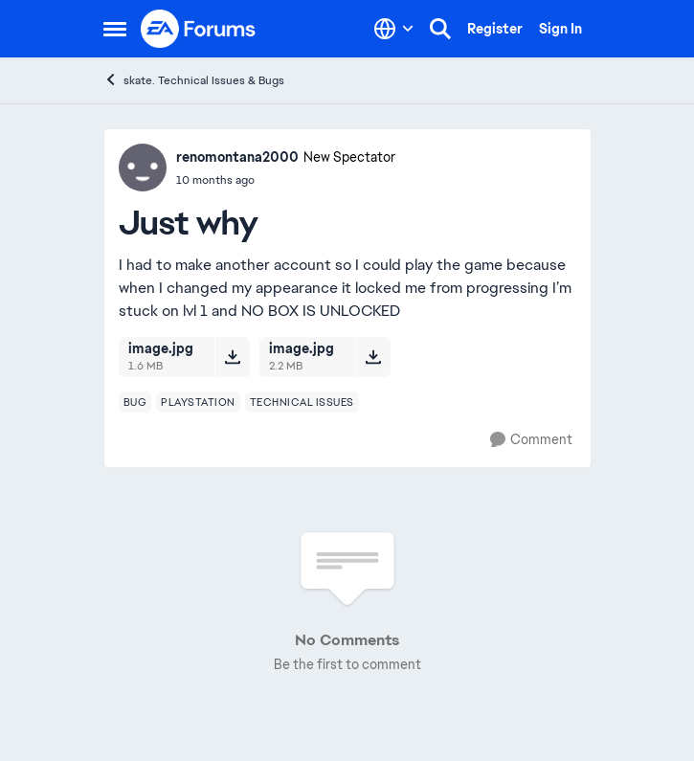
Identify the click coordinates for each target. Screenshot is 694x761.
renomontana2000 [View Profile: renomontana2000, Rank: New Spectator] (237, 157)
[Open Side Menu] (115, 28)
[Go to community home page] (199, 29)
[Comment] (531, 440)
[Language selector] (394, 29)
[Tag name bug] (135, 402)
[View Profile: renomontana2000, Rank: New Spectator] (143, 167)
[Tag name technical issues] (302, 402)
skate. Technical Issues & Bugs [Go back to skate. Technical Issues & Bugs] (193, 80)
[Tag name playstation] (198, 402)
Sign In (560, 28)
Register (495, 28)
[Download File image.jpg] (232, 357)
